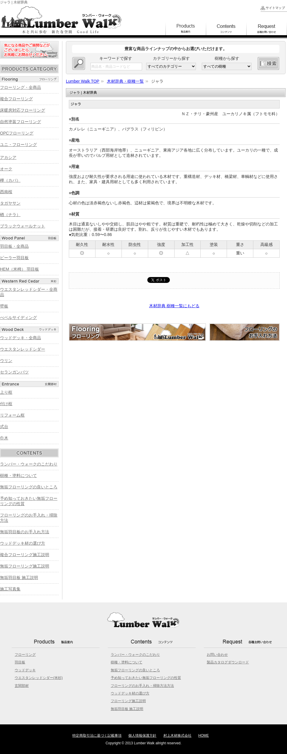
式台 (4, 426)
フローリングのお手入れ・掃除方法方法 (142, 686)
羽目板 (20, 662)
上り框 (6, 392)
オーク (6, 169)
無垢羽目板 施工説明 (19, 577)
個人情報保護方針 (142, 735)
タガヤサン (10, 203)
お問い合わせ (217, 655)
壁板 (4, 306)
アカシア (8, 157)
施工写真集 (10, 589)
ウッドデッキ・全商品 (20, 337)
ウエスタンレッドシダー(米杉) (39, 678)
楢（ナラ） (10, 214)
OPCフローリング (16, 133)
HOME (203, 735)
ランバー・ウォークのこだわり (28, 464)
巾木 (4, 438)
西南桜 (6, 191)
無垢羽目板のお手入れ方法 (24, 531)
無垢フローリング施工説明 (24, 566)
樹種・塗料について (18, 475)
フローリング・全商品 (20, 87)
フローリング (25, 655)
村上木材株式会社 (177, 735)
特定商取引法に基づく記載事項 (97, 735)
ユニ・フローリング (18, 144)
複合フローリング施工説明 (24, 554)
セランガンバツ (14, 372)
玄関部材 (22, 686)
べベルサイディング (18, 317)
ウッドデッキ (25, 670)
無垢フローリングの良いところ (28, 487)
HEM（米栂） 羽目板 (19, 269)
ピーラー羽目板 (14, 257)
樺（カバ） (10, 180)
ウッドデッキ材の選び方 (22, 543)
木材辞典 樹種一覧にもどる (174, 305)
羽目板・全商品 (14, 246)
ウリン (6, 360)
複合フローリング (16, 98)
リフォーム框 (12, 415)
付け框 (6, 403)
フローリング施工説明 (128, 701)
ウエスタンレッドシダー (22, 349)
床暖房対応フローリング (22, 110)
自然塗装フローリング (20, 121)
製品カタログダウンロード (228, 662)
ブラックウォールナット (22, 226)
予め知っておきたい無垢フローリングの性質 (146, 678)
